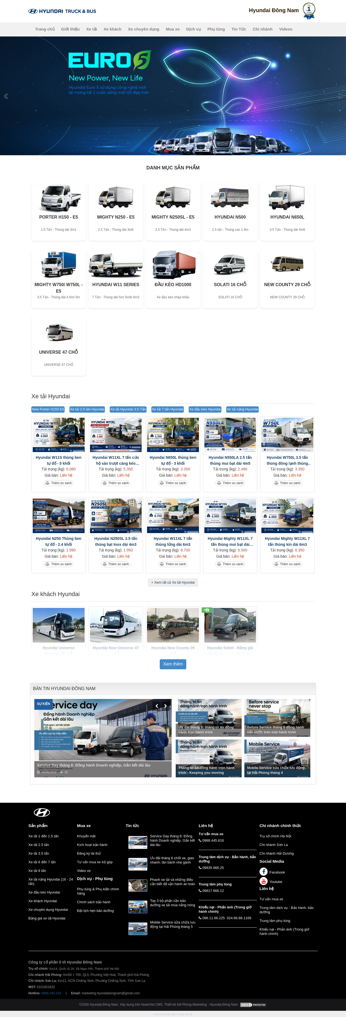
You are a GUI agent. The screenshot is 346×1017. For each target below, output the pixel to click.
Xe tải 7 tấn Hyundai (168, 409)
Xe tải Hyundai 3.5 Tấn (128, 409)
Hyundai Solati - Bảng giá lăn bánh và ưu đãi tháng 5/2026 (230, 651)
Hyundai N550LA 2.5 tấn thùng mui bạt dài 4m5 (230, 460)
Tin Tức (239, 29)
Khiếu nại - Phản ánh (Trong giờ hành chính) (284, 931)
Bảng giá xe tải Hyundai (46, 918)
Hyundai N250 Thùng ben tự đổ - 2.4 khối (58, 541)
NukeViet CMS (151, 1004)
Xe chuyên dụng (143, 29)
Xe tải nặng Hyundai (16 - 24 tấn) (50, 881)
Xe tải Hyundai (50, 396)
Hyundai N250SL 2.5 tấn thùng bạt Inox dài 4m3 (115, 541)
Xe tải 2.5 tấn (38, 845)
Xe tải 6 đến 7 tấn (42, 862)
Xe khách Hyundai (55, 594)
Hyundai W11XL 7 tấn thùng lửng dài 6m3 (173, 541)
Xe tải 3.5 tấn (38, 853)
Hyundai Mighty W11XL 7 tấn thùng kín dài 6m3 (287, 541)
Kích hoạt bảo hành (92, 845)
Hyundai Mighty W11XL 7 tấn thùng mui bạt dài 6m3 (230, 541)
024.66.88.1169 (239, 918)
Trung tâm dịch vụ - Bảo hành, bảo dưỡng (287, 910)
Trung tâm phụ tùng (275, 921)
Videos (285, 29)
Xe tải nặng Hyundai (242, 409)
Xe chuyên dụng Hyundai (48, 910)
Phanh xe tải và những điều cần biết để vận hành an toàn (172, 882)
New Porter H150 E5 (48, 409)
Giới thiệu (70, 29)
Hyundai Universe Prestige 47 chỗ (59, 651)
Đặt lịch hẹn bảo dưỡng (95, 911)
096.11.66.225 (213, 918)
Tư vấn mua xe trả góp (94, 862)
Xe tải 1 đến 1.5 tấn (43, 836)
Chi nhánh (262, 29)
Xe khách (112, 29)
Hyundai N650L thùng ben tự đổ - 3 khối (173, 460)
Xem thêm (173, 664)
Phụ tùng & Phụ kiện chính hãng (98, 891)
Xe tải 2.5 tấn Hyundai (87, 409)
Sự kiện (43, 704)
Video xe (84, 871)
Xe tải (91, 29)
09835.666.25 (213, 868)
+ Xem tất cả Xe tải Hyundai (173, 582)
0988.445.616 (213, 840)
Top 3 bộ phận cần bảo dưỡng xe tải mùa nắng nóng (172, 903)
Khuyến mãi (86, 836)
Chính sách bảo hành (93, 902)
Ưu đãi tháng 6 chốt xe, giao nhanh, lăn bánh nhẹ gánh (172, 860)
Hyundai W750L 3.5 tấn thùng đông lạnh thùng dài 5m (287, 460)
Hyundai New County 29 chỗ (172, 651)
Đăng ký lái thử (89, 853)
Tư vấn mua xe (271, 899)
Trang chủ (45, 29)
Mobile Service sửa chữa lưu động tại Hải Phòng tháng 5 (172, 924)
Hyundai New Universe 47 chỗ (116, 651)
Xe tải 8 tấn (37, 871)
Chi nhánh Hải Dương (277, 853)
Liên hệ (267, 888)
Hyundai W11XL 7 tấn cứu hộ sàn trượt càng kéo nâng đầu (116, 460)
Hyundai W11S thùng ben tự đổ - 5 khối (58, 460)
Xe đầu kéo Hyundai (205, 409)
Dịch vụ (193, 29)
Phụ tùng (216, 29)
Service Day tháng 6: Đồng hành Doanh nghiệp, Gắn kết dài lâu (172, 840)
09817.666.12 (213, 891)
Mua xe (173, 29)
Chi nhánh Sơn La (274, 845)
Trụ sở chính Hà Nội (275, 836)
